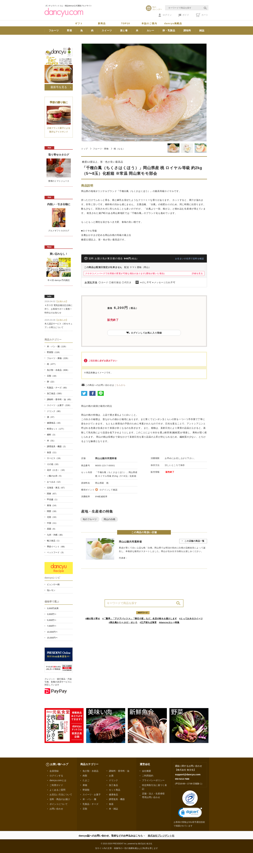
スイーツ (107, 30)
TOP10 (125, 23)
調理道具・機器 (117, 799)
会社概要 (146, 771)
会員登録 (54, 771)
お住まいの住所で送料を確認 (189, 258)
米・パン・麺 (89, 799)
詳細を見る (197, 273)
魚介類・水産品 (90, 771)
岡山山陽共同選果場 (106, 458)
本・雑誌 (113, 808)
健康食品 (113, 794)
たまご (86, 780)
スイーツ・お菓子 (92, 794)
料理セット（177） (56, 429)
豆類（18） (52, 376)
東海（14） (52, 505)
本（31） (51, 440)
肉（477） (52, 364)
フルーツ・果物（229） (58, 358)
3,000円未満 (52, 608)
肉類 (85, 775)
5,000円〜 (51, 620)
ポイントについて (59, 804)
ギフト (79, 23)
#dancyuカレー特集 (169, 622)
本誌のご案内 (149, 23)
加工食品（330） (55, 393)
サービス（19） (54, 458)
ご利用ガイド (56, 785)
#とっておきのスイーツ (191, 618)
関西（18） (52, 511)
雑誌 (201, 30)
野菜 (69, 30)
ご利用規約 (147, 775)
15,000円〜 (52, 638)
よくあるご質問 (57, 790)
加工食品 (113, 785)
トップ (84, 148)
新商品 (102, 23)
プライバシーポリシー (153, 780)
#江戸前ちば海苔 (148, 622)
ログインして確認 (108, 490)
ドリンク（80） (54, 411)
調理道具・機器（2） (57, 446)
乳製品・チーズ (90, 804)
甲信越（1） (53, 499)
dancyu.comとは (58, 780)
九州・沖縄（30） (55, 535)
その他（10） (53, 464)
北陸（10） (52, 517)
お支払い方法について (61, 794)
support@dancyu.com (187, 774)
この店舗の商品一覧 (194, 541)
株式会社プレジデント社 (161, 835)
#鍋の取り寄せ (92, 618)
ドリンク (113, 780)
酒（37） (51, 417)
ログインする (56, 775)
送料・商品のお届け (60, 799)
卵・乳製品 (168, 30)
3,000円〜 (51, 614)
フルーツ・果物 (100, 148)
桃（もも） (119, 148)
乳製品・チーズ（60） (57, 387)
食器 (111, 804)
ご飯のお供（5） (55, 476)
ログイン (165, 15)
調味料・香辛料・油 (119, 771)
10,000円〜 (52, 632)
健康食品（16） (54, 423)
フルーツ (54, 30)
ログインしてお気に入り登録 (144, 333)
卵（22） (51, 381)
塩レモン (51, 590)
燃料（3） (51, 434)
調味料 (187, 30)
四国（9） (51, 529)
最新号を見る (59, 87)
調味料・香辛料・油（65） (59, 399)
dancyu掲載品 (173, 23)
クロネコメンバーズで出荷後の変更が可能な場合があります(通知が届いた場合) (125, 273)
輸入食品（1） (54, 540)
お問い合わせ (56, 808)
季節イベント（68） (56, 546)
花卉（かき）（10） (56, 470)
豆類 (85, 808)
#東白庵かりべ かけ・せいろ (123, 622)
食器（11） (52, 452)
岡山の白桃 (109, 519)
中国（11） (52, 523)
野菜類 (86, 790)
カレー (150, 30)
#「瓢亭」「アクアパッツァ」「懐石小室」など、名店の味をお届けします (139, 618)
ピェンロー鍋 (53, 584)
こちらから (120, 385)
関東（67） (52, 493)
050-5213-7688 (182, 779)
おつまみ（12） (54, 482)
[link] (190, 813)
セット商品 (114, 790)
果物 (85, 785)
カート (202, 15)
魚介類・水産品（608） (58, 370)
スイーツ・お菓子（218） (59, 405)
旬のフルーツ (90, 519)
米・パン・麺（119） (57, 346)
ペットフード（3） (56, 552)
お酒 (111, 775)
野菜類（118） (54, 352)
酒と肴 (124, 30)
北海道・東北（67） (56, 487)
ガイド (184, 15)
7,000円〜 (51, 626)
